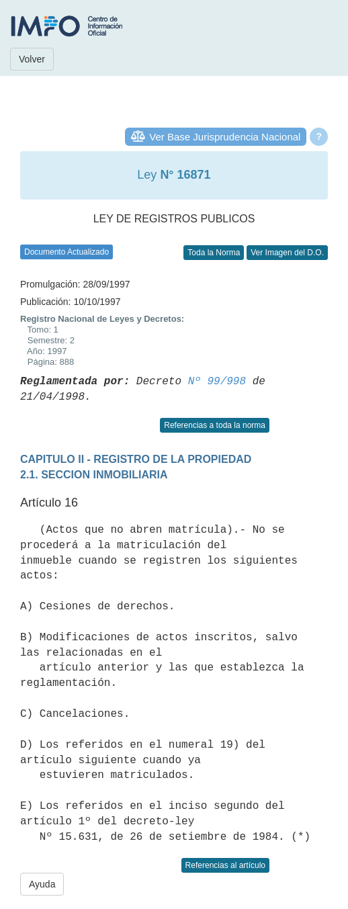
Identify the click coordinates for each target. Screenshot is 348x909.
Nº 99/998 (217, 382)
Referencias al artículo (225, 865)
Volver (32, 59)
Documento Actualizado (66, 252)
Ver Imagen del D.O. (287, 252)
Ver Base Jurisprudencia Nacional (224, 136)
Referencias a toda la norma (214, 425)
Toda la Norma (213, 252)
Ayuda (42, 884)
